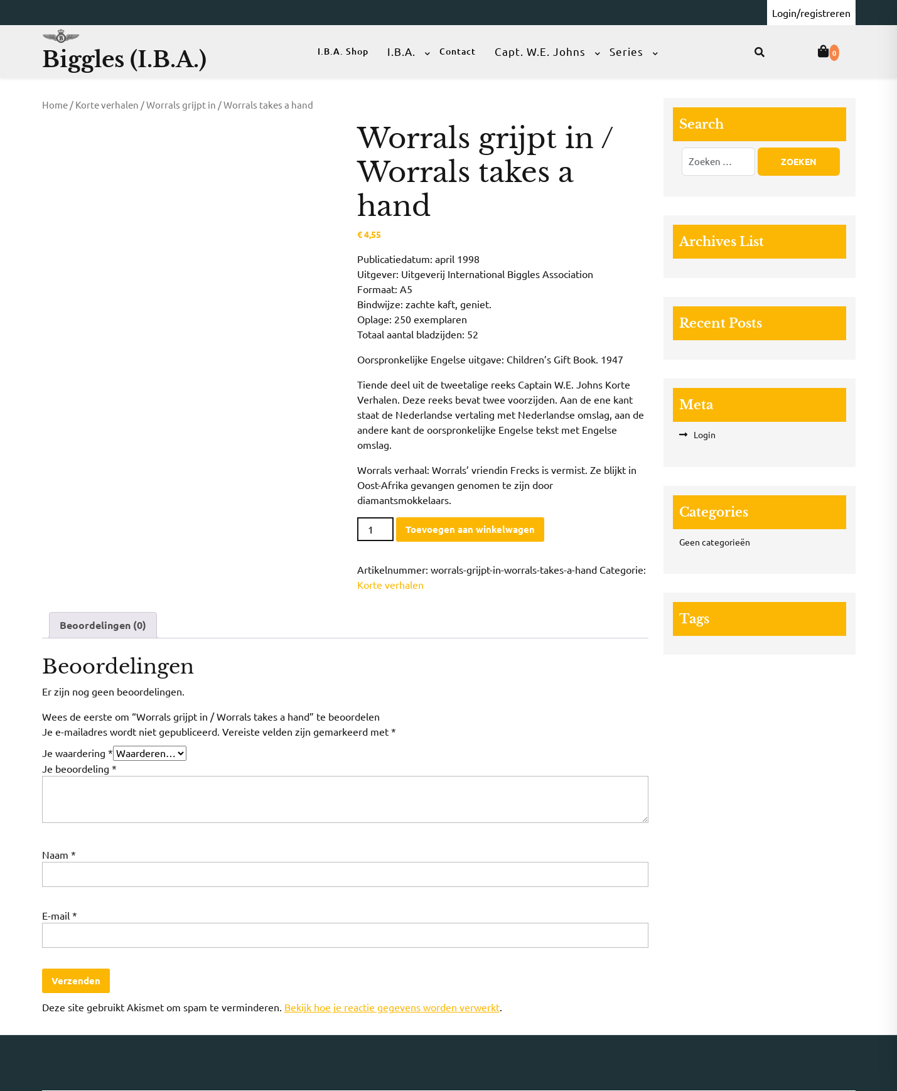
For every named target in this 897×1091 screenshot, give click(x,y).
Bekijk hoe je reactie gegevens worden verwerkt (392, 1007)
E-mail (59, 915)
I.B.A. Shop (343, 51)
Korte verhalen (107, 104)
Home (55, 104)
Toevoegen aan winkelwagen (470, 529)
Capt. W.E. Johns (540, 51)
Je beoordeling (79, 768)
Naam (59, 854)
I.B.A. (401, 51)
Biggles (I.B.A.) (124, 59)
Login (705, 434)
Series (626, 51)
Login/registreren (811, 12)
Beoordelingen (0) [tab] (103, 624)
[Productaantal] (375, 529)
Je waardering (77, 752)
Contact (457, 51)
